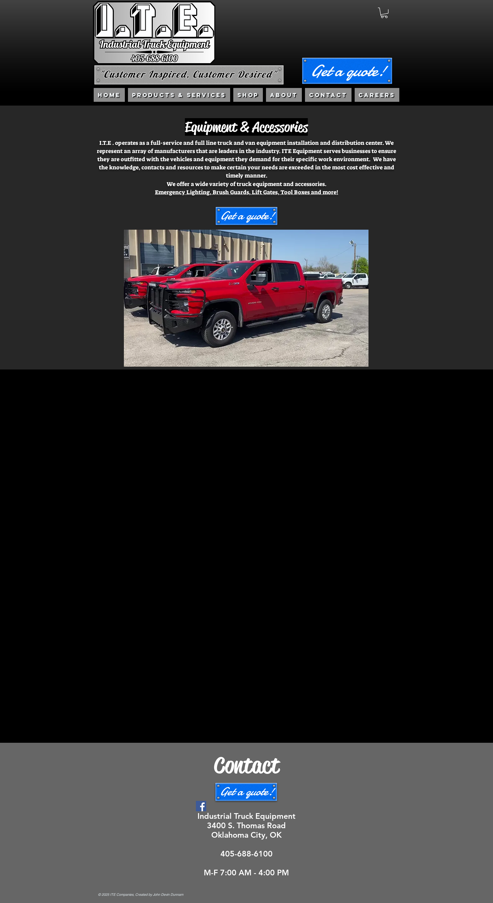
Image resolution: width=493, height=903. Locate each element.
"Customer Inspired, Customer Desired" (188, 74)
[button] (347, 71)
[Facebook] (201, 806)
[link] (384, 13)
